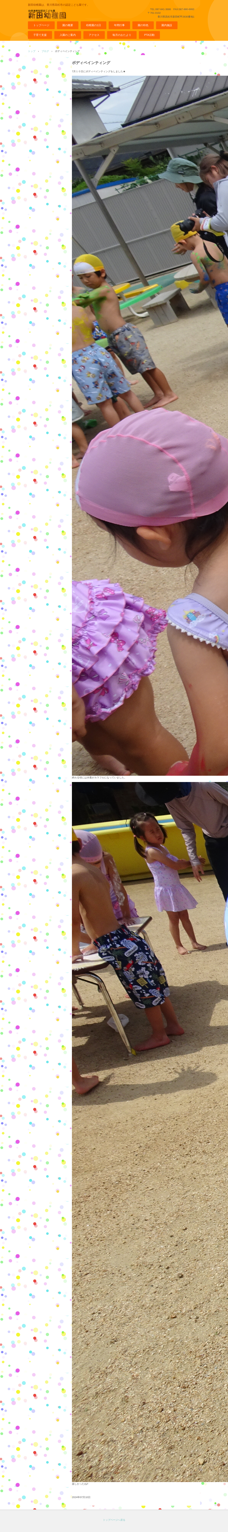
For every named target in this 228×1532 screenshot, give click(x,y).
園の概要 (67, 25)
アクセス (94, 34)
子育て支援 (40, 34)
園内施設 (166, 25)
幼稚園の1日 (93, 25)
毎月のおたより (121, 34)
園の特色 (143, 25)
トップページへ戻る (114, 1519)
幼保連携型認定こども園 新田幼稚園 (63, 17)
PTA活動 (149, 34)
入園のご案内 (68, 34)
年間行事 (119, 25)
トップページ (41, 25)
